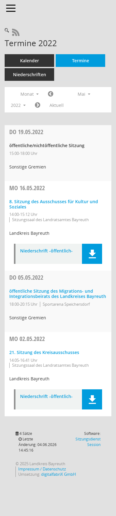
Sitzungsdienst (88, 441)
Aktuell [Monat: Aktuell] (56, 105)
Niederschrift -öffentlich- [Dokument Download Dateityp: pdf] (46, 251)
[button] (92, 254)
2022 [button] (18, 105)
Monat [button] (29, 94)
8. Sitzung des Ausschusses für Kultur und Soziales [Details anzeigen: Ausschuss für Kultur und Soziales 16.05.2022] (53, 204)
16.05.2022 (27, 188)
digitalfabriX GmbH (58, 474)
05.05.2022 (26, 277)
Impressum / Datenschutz (42, 469)
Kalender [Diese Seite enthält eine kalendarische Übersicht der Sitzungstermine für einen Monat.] (29, 60)
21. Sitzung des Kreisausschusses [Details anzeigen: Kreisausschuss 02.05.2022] (44, 352)
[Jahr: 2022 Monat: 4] (50, 94)
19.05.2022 (26, 132)
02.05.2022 (27, 339)
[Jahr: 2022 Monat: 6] (37, 105)
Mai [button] (84, 94)
